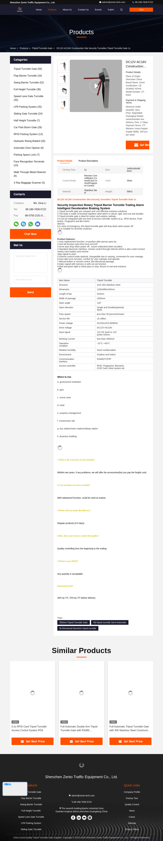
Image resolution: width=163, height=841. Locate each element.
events (98, 9)
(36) (27, 89)
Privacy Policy (132, 829)
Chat (141, 9)
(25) (28, 106)
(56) (28, 69)
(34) (28, 75)
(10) (29, 163)
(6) (29, 148)
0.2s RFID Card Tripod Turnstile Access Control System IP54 (29, 728)
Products (52, 9)
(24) (28, 113)
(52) (29, 82)
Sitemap (132, 823)
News (132, 810)
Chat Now (30, 234)
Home (39, 9)
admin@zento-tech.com (112, 2)
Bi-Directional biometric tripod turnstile (77, 628)
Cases (132, 817)
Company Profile (132, 792)
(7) (27, 120)
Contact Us (83, 9)
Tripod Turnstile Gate (42, 48)
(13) (28, 134)
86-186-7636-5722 (142, 2)
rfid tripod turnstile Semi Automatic (109, 622)
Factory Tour (132, 798)
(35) (28, 98)
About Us (67, 9)
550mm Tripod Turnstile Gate (73, 622)
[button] (62, 108)
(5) (29, 182)
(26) (28, 127)
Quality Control (132, 804)
